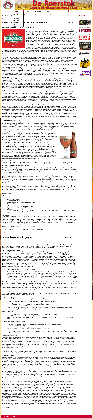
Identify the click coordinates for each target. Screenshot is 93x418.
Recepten (26, 11)
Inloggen (71, 11)
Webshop (60, 11)
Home (3, 11)
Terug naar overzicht (7, 19)
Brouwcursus (38, 11)
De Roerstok (83, 15)
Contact (48, 11)
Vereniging (15, 11)
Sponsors (81, 18)
